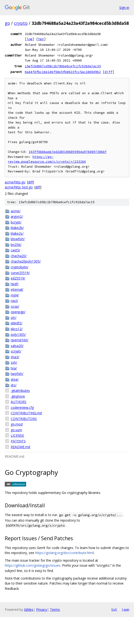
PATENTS (18, 441)
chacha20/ (19, 256)
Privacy (41, 609)
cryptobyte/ (19, 267)
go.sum (16, 430)
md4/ (15, 295)
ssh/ (14, 362)
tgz (41, 39)
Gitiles (28, 609)
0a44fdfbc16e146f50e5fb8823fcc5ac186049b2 (63, 72)
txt (114, 609)
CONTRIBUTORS (24, 418)
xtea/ (15, 379)
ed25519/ (18, 278)
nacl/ (14, 300)
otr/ (13, 317)
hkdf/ (15, 284)
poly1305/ (18, 334)
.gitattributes (20, 390)
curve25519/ (20, 272)
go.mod (17, 424)
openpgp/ (18, 312)
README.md (20, 447)
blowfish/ (18, 239)
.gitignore (18, 396)
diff (108, 72)
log (29, 39)
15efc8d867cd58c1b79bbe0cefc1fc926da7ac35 (63, 66)
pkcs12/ (17, 329)
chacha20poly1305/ (26, 261)
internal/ (17, 289)
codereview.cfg (22, 407)
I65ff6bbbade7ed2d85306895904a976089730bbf (68, 152)
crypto (21, 23)
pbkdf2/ (16, 323)
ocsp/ (15, 306)
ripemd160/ (19, 340)
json (125, 609)
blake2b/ (17, 227)
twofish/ (17, 373)
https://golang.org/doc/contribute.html (64, 552)
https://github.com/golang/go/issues (32, 565)
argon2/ (17, 216)
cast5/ (15, 250)
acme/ (15, 211)
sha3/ (15, 357)
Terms (55, 609)
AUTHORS (18, 401)
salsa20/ (17, 345)
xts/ (13, 385)
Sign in (124, 7)
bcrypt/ (16, 222)
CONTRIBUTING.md (26, 413)
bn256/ (16, 244)
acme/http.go (15, 182)
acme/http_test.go (19, 187)
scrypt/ (16, 351)
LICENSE (17, 435)
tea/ (14, 368)
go (7, 23)
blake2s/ (17, 233)
